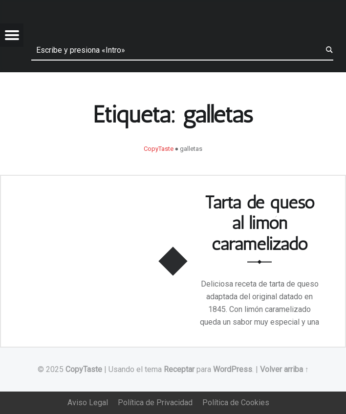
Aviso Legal (87, 402)
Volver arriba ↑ (284, 369)
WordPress (232, 369)
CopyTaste (83, 369)
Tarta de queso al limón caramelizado (260, 222)
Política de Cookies (235, 402)
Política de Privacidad (155, 402)
